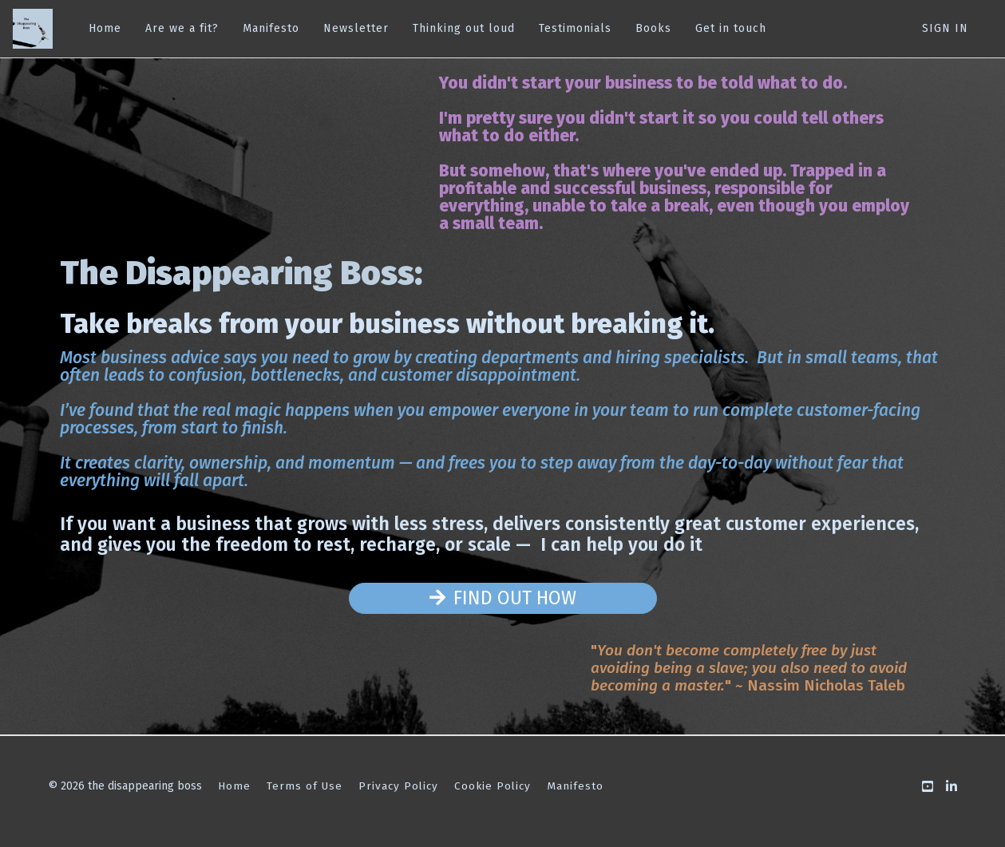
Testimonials (575, 28)
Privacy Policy (398, 786)
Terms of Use (304, 786)
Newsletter (356, 28)
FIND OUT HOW (502, 598)
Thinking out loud (464, 28)
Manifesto (271, 28)
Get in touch (730, 28)
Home (105, 28)
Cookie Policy (492, 786)
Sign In (945, 28)
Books (653, 28)
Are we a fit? (182, 28)
